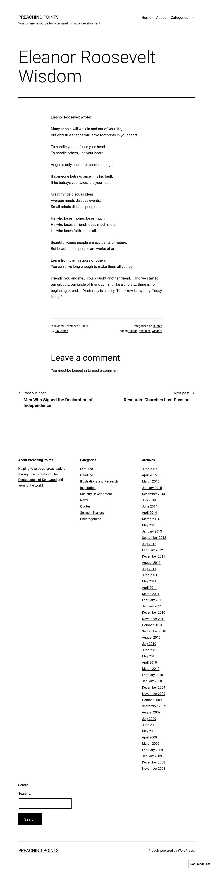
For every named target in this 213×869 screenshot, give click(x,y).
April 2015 (149, 475)
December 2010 (153, 612)
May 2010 (149, 656)
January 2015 (152, 488)
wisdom (157, 331)
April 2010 (149, 662)
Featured (86, 469)
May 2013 (149, 525)
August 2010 (151, 637)
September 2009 (154, 706)
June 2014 (149, 506)
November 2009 (153, 694)
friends (132, 331)
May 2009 (149, 731)
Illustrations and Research (99, 481)
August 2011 (151, 562)
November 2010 (153, 619)
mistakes (145, 331)
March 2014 (151, 519)
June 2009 (149, 725)
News (84, 500)
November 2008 (153, 768)
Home (146, 17)
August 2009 (151, 712)
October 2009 (152, 700)
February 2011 (152, 600)
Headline (86, 475)
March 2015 (151, 481)
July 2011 (149, 569)
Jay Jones (61, 331)
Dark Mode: (200, 864)
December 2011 (153, 556)
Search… (24, 793)
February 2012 (152, 550)
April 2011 (149, 587)
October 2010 (152, 625)
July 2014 (149, 500)
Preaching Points (38, 17)
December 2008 (153, 762)
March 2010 (151, 669)
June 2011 (149, 575)
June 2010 (149, 650)
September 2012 (154, 537)
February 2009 (152, 750)
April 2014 (149, 512)
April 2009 (149, 737)
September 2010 (154, 631)
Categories (179, 17)
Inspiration (88, 488)
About (161, 17)
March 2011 (151, 594)
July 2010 (149, 644)
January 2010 (152, 681)
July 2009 (149, 719)
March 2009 (151, 743)
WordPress (186, 850)
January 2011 (152, 606)
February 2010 (152, 675)
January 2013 (152, 531)
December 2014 (153, 494)
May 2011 (149, 581)
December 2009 (153, 687)
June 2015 (149, 469)
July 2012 (149, 544)
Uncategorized (90, 519)
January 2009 (152, 756)
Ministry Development (96, 494)
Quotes (157, 326)
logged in (79, 370)
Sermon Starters (92, 512)
